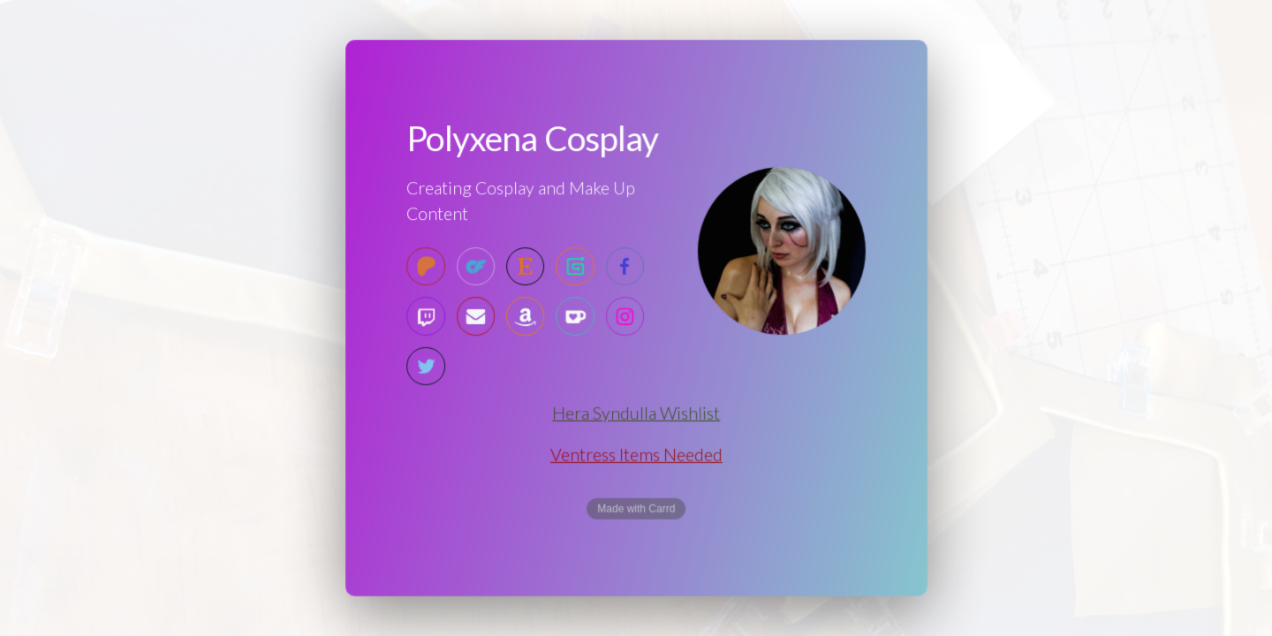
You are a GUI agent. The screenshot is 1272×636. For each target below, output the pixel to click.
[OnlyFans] (476, 267)
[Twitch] (426, 317)
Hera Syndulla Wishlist (635, 413)
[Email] (476, 317)
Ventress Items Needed (636, 454)
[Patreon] (426, 267)
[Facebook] (624, 267)
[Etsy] (525, 267)
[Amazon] (525, 317)
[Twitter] (426, 366)
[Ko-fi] (575, 317)
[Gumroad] (575, 267)
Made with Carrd (636, 509)
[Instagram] (624, 317)
